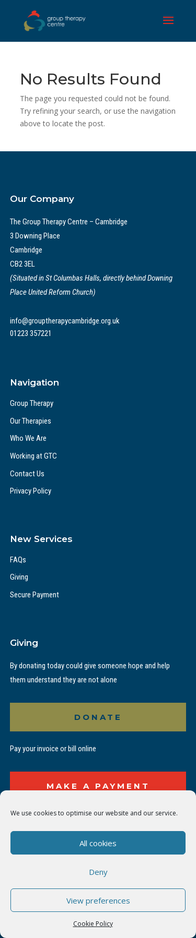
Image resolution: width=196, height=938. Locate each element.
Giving (19, 577)
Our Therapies (30, 421)
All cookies (98, 843)
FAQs (18, 559)
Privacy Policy (30, 491)
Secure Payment (34, 594)
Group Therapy (31, 403)
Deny (98, 872)
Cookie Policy (93, 923)
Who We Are (28, 438)
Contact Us (27, 473)
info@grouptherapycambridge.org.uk (65, 321)
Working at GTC (33, 456)
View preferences (98, 900)
